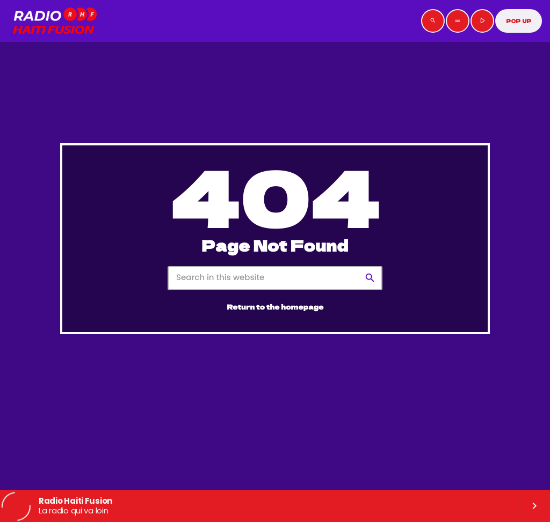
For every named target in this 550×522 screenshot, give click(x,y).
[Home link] (55, 21)
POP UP (518, 21)
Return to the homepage (275, 307)
